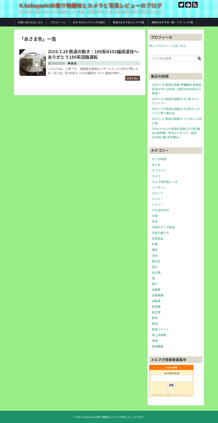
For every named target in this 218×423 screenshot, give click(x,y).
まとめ (156, 164)
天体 (155, 255)
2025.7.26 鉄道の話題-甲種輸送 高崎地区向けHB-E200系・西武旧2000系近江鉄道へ (176, 88)
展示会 (156, 261)
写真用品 (157, 238)
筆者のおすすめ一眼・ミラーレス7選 (172, 22)
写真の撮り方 (160, 233)
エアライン (159, 170)
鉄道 (74, 63)
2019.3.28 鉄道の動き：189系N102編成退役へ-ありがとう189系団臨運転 (94, 54)
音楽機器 (157, 346)
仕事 (155, 216)
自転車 (156, 301)
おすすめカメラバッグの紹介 (89, 22)
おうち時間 (159, 159)
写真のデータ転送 (163, 227)
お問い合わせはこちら (30, 22)
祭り (155, 284)
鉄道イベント (160, 329)
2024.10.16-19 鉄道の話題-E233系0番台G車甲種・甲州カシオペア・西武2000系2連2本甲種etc (176, 132)
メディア (157, 193)
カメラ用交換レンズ (165, 181)
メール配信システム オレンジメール (176, 394)
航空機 (156, 306)
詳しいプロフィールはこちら (167, 45)
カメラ (156, 176)
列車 (155, 244)
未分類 (156, 272)
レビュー (157, 204)
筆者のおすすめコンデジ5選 (128, 22)
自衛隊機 (157, 295)
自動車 (156, 289)
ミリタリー (159, 187)
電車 (155, 340)
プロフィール (57, 22)
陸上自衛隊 (159, 335)
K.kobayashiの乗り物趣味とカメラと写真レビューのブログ (90, 5)
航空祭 (156, 312)
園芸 (155, 250)
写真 (155, 221)
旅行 (155, 267)
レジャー (157, 199)
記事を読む (132, 78)
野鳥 (155, 318)
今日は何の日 (160, 210)
